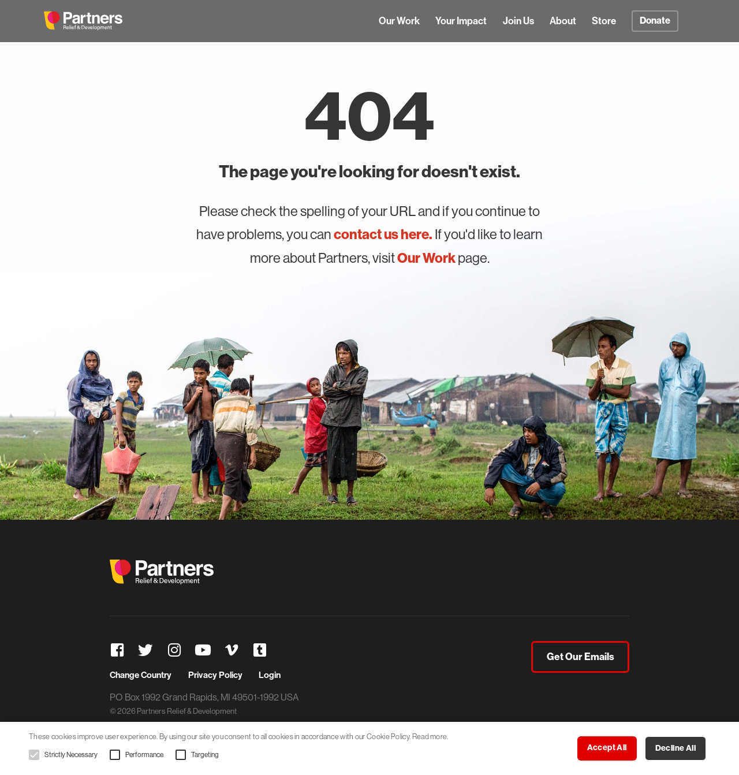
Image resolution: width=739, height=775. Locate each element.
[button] (34, 754)
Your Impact (461, 21)
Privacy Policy (215, 675)
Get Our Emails (580, 656)
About (563, 21)
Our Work (399, 21)
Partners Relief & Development (83, 21)
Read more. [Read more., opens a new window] (430, 736)
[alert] (369, 748)
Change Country (140, 675)
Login (270, 675)
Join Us (518, 21)
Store (604, 21)
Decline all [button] (675, 748)
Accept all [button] (607, 747)
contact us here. (383, 234)
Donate (655, 20)
